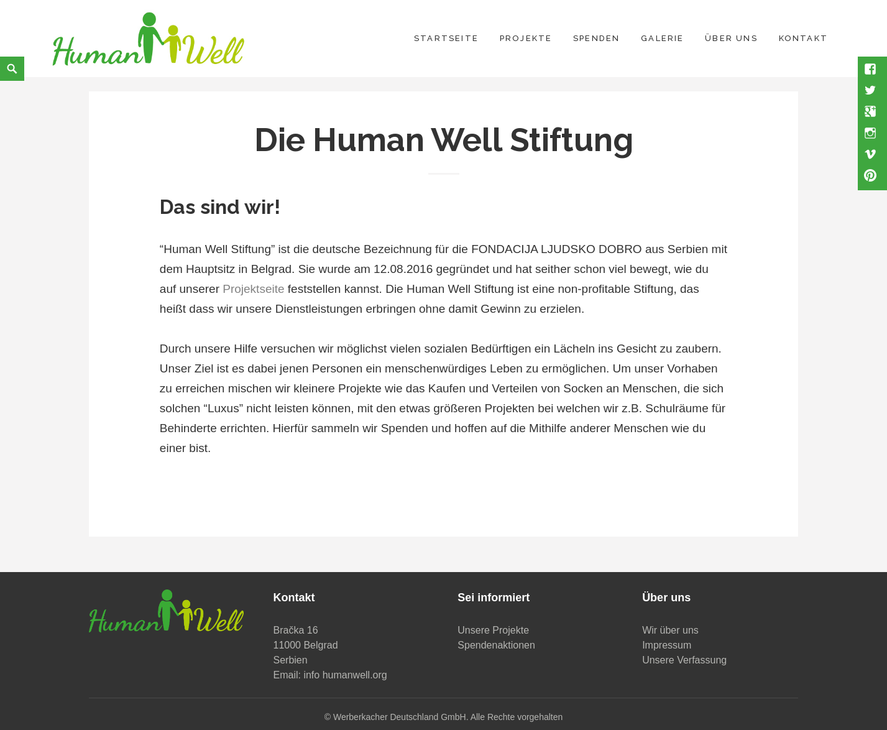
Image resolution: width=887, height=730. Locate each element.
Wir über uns (670, 630)
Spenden (596, 38)
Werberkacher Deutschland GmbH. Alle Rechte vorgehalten (448, 717)
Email (285, 675)
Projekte (526, 38)
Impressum (666, 645)
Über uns (731, 38)
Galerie (662, 38)
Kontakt (803, 38)
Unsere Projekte (493, 630)
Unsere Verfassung (684, 660)
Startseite (446, 38)
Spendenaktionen (496, 645)
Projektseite (253, 288)
